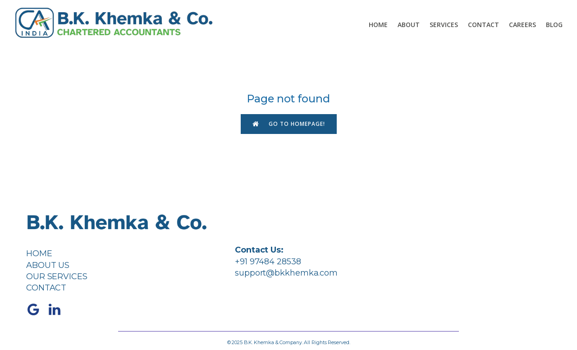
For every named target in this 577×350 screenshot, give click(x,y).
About (409, 24)
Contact (483, 24)
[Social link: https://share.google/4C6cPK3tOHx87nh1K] (36, 310)
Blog (554, 24)
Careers (522, 24)
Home (378, 24)
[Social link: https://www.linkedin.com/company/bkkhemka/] (58, 310)
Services (444, 24)
